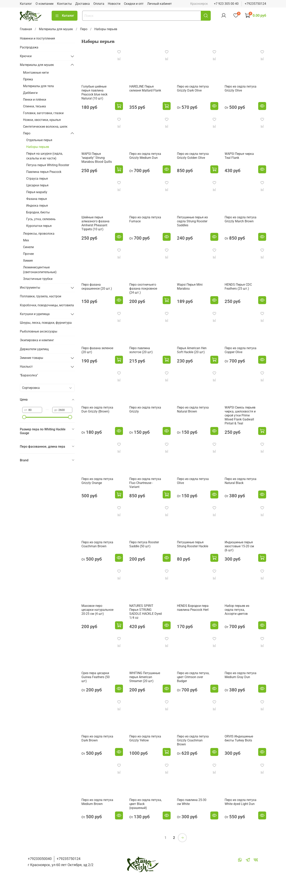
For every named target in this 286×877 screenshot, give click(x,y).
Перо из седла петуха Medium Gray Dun (240, 675)
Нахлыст (26, 366)
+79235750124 (255, 4)
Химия (28, 260)
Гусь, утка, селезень (41, 219)
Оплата (98, 4)
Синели (28, 247)
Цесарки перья (37, 185)
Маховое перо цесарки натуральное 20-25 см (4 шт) (97, 610)
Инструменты (30, 287)
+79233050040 (40, 859)
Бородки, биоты (38, 212)
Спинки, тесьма (34, 106)
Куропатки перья (39, 226)
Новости (114, 4)
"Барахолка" (29, 375)
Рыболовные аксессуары (38, 331)
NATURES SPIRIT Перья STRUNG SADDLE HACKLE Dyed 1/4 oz (145, 612)
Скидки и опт (134, 4)
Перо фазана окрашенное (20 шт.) (96, 286)
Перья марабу (36, 192)
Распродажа (29, 47)
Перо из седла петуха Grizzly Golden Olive (193, 156)
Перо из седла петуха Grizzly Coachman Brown (193, 740)
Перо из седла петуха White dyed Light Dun (240, 802)
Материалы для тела (38, 86)
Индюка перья (37, 205)
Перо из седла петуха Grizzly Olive (240, 88)
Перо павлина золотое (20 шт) (141, 350)
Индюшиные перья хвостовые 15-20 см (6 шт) (239, 546)
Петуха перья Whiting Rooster (47, 165)
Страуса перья (37, 178)
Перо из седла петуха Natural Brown (193, 409)
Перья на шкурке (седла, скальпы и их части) (44, 156)
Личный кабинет (159, 4)
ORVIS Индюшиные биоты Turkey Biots (239, 738)
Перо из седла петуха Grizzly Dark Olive (193, 88)
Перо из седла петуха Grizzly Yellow (145, 738)
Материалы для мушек (56, 29)
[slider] (24, 417)
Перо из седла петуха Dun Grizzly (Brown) (97, 409)
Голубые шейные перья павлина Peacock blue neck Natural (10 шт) (94, 92)
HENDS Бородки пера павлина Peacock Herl (193, 608)
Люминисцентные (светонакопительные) (40, 269)
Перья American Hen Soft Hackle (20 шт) (192, 350)
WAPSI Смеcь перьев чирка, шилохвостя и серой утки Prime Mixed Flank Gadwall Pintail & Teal (240, 415)
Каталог (26, 4)
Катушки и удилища (35, 314)
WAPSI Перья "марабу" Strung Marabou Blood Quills (96, 158)
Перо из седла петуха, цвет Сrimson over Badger (193, 677)
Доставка (82, 4)
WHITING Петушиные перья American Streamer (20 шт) (144, 677)
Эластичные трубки (37, 279)
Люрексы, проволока (38, 233)
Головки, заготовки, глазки (43, 113)
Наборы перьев (37, 147)
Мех (26, 240)
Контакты (64, 4)
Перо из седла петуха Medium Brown (97, 802)
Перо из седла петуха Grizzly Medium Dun (145, 156)
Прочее (28, 254)
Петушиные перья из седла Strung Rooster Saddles (192, 221)
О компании (44, 4)
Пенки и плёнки (34, 99)
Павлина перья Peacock (43, 172)
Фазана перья (36, 199)
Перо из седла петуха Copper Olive (240, 350)
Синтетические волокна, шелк (45, 126)
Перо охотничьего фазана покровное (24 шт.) (143, 288)
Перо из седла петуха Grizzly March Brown (240, 219)
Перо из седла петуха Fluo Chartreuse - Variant (145, 483)
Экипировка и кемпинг (37, 340)
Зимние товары (31, 358)
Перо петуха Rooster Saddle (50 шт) (144, 544)
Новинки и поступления (37, 38)
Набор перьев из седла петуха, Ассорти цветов (237, 610)
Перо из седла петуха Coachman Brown (97, 544)
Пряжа (28, 79)
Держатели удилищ (34, 349)
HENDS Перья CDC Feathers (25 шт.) (238, 286)
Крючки (26, 56)
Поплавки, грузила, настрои (40, 296)
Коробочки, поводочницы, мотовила (47, 305)
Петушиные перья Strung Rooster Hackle (192, 544)
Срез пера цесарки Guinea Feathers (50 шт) (95, 677)
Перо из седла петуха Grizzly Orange (97, 481)
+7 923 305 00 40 (226, 4)
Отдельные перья (39, 140)
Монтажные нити (36, 72)
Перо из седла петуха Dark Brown (97, 738)
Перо (83, 29)
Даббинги (30, 93)
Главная (26, 29)
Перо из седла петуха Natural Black (240, 481)
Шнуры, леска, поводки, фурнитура (46, 323)
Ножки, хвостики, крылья (42, 120)
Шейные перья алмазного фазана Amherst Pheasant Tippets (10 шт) (95, 223)
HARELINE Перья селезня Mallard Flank (145, 88)
